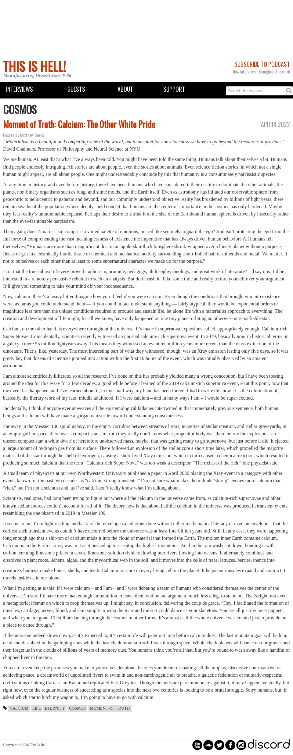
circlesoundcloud (208, 744)
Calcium (19, 708)
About (125, 89)
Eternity (55, 708)
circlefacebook (230, 744)
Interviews (19, 89)
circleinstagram (241, 744)
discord (268, 744)
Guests (76, 89)
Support (174, 89)
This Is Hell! (34, 66)
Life (36, 708)
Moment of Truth (110, 708)
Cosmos (77, 708)
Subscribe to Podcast (262, 64)
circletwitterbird (219, 744)
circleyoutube (197, 744)
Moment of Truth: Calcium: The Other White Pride (79, 124)
